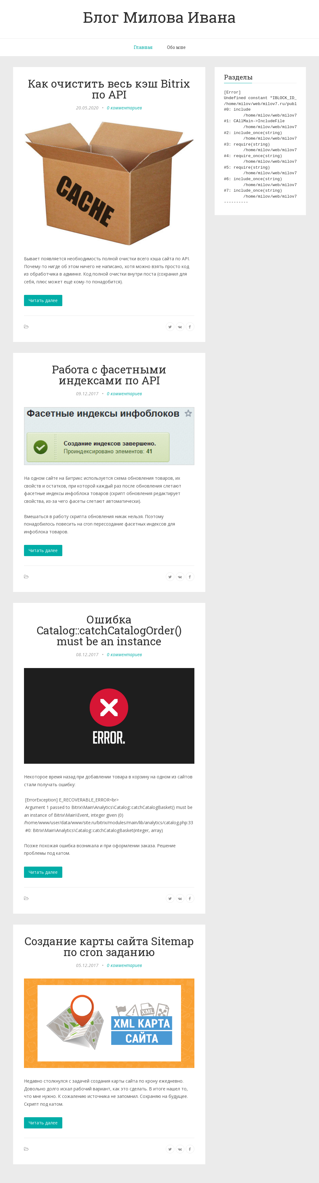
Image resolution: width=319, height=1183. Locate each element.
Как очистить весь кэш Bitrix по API (109, 88)
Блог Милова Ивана (159, 17)
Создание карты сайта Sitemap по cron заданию (109, 946)
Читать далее (43, 300)
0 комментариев (124, 108)
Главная (143, 47)
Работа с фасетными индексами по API (109, 374)
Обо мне (176, 47)
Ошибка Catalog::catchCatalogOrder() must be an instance (109, 630)
